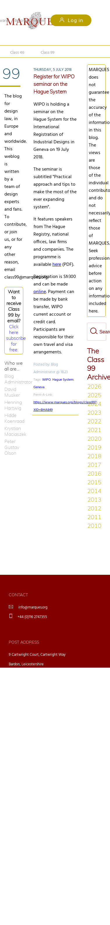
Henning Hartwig (13, 405)
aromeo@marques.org (75, 729)
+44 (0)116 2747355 (32, 617)
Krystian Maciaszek (13, 431)
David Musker (12, 392)
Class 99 (49, 51)
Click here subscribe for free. (16, 338)
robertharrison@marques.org (80, 759)
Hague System (63, 380)
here (56, 264)
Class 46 (17, 51)
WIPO (46, 380)
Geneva (39, 387)
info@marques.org (32, 607)
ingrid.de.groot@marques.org (80, 714)
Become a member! (30, 20)
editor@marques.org (73, 744)
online (39, 292)
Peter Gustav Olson (11, 447)
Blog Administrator (13, 379)
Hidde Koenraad (13, 418)
